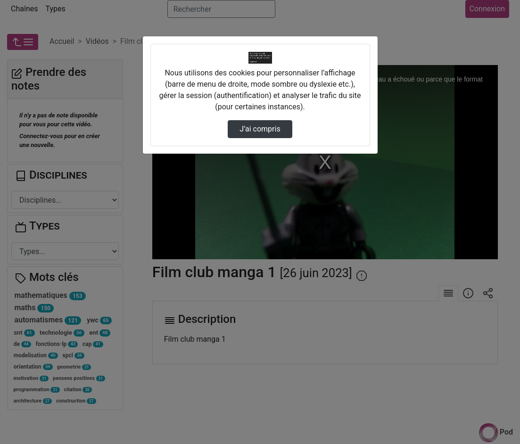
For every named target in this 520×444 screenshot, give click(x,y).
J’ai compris (259, 128)
